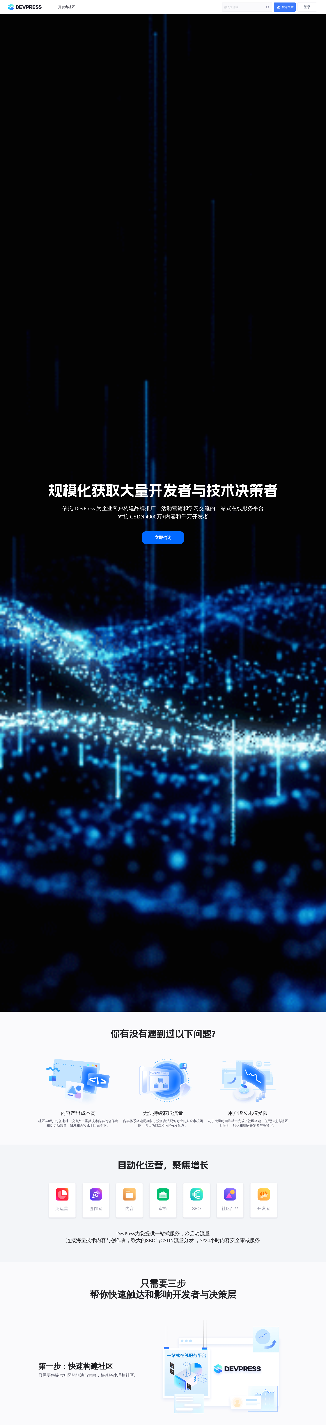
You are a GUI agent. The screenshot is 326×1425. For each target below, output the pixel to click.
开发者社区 (66, 7)
